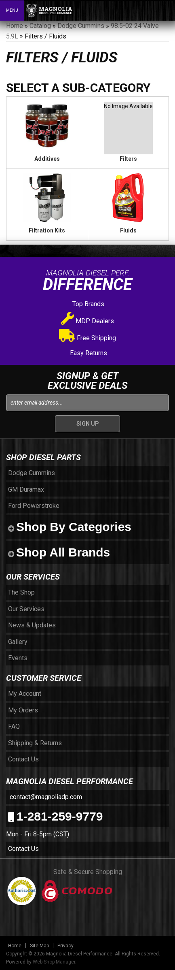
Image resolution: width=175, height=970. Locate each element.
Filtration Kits (47, 230)
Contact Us (23, 849)
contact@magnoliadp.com (45, 797)
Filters (128, 159)
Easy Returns (87, 353)
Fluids (128, 230)
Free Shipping (87, 338)
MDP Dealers (87, 321)
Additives (47, 159)
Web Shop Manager (54, 962)
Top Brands (87, 304)
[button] (134, 10)
